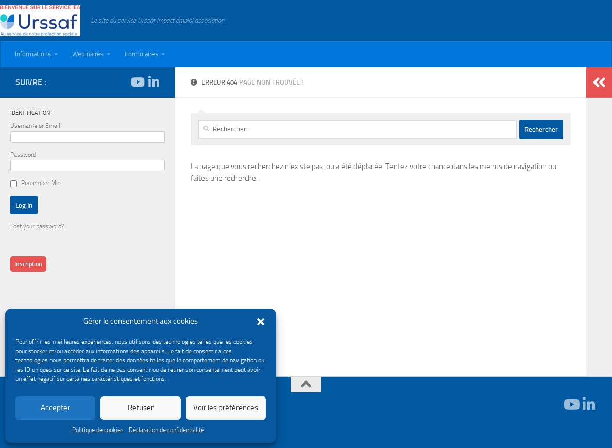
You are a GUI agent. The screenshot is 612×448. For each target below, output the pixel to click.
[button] (261, 322)
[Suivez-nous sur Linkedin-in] (153, 82)
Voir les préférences (225, 407)
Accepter (55, 407)
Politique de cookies (98, 430)
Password (23, 154)
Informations (33, 54)
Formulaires (141, 54)
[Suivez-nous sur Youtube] (137, 82)
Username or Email (35, 125)
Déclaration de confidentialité (166, 430)
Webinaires (88, 54)
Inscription (28, 264)
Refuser (141, 407)
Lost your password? (37, 226)
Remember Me (40, 183)
